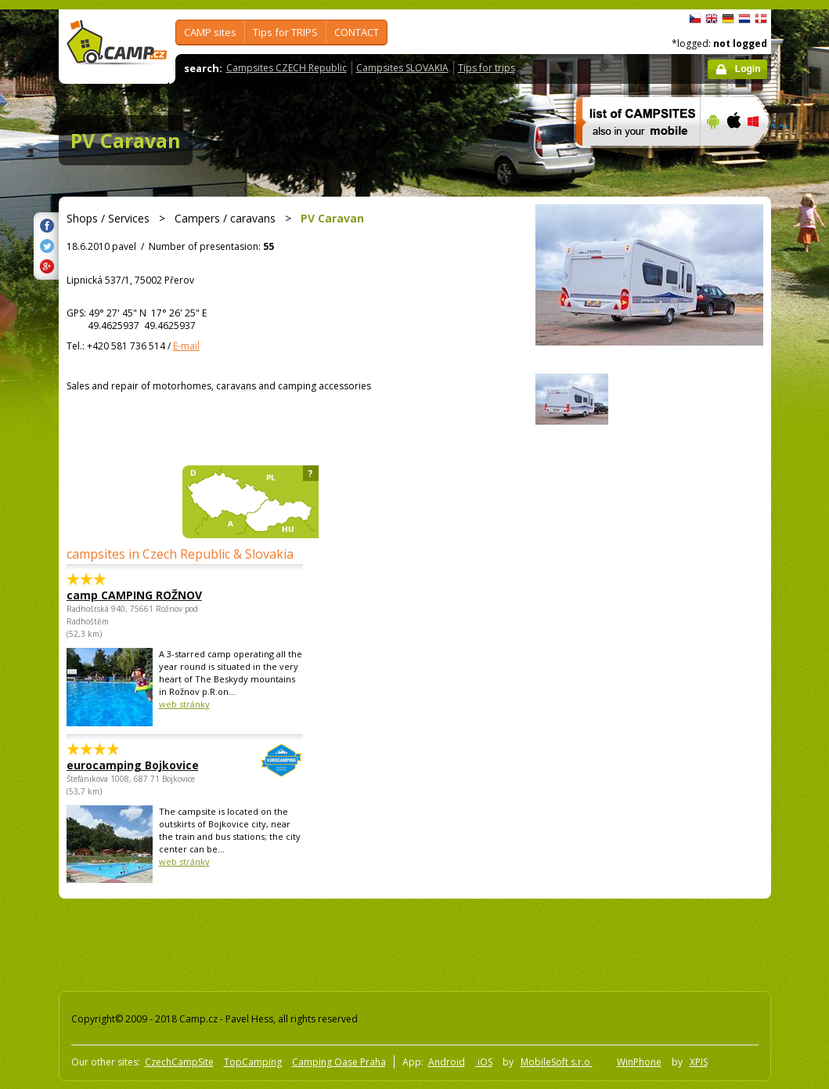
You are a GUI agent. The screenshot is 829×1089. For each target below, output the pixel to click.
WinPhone (639, 1062)
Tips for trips (486, 67)
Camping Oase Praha (339, 1062)
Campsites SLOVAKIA (402, 67)
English (711, 18)
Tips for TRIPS (285, 32)
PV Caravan (125, 140)
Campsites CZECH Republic (286, 67)
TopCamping (253, 1062)
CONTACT (356, 32)
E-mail (186, 346)
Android (446, 1062)
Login (748, 68)
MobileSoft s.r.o (557, 1062)
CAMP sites (210, 32)
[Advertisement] (340, 941)
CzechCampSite (179, 1062)
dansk (761, 18)
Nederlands (744, 18)
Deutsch (728, 18)
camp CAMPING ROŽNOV (134, 595)
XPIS (699, 1062)
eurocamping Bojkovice (142, 765)
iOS (483, 1062)
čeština (695, 18)
